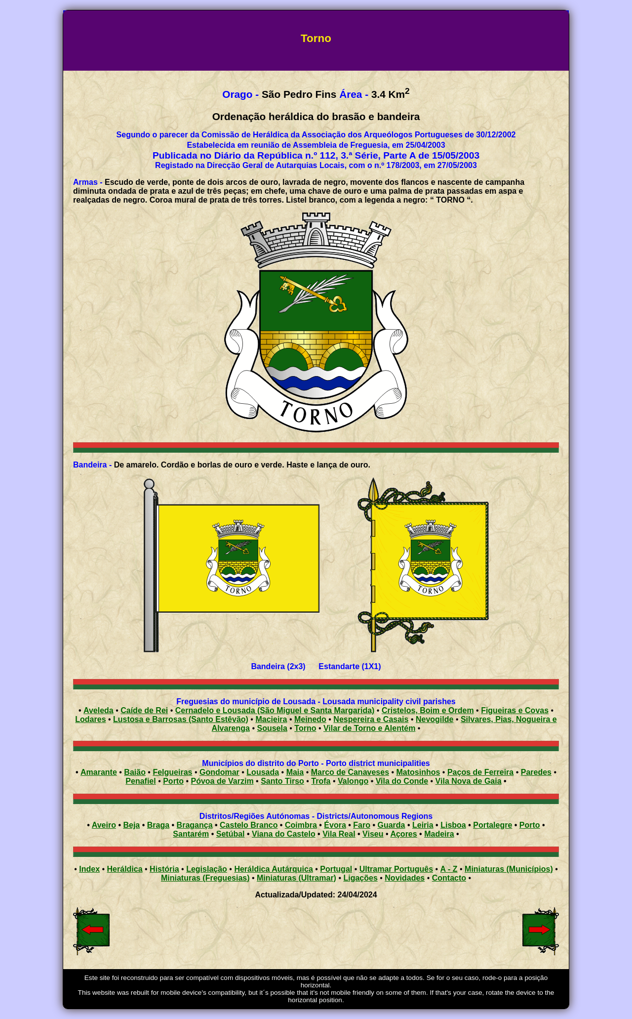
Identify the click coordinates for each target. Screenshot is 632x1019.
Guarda (391, 825)
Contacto (449, 878)
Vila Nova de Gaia (468, 781)
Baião (135, 772)
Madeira (439, 834)
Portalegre (492, 825)
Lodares (90, 719)
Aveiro (104, 825)
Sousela (272, 728)
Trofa (320, 781)
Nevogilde (434, 719)
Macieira (271, 719)
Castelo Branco (248, 825)
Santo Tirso (282, 781)
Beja (131, 825)
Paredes (536, 772)
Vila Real (338, 834)
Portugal (336, 869)
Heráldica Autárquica (273, 869)
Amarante (98, 772)
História (164, 869)
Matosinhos (418, 772)
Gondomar (219, 772)
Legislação (206, 869)
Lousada (262, 772)
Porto (173, 781)
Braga (158, 825)
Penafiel (140, 781)
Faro (361, 825)
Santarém (191, 834)
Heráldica (125, 869)
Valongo (353, 781)
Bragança (195, 825)
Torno (305, 728)
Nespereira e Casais (370, 719)
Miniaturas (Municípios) (509, 869)
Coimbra (301, 825)
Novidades (405, 878)
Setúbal (230, 834)
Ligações (360, 878)
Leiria (423, 825)
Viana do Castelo (284, 834)
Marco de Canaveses (350, 772)
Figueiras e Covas (515, 710)
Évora (335, 825)
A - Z (449, 869)
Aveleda (98, 710)
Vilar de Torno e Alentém (369, 728)
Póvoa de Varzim (222, 781)
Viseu (372, 834)
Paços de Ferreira (480, 772)
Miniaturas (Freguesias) (205, 878)
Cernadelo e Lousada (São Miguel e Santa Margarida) (275, 710)
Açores (403, 834)
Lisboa (453, 825)
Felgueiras (172, 772)
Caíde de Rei (144, 710)
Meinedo (310, 719)
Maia (295, 772)
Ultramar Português (396, 869)
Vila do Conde (402, 781)
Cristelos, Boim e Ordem (428, 710)
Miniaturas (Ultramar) (296, 878)
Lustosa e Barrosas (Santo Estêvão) (180, 719)
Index (89, 869)
